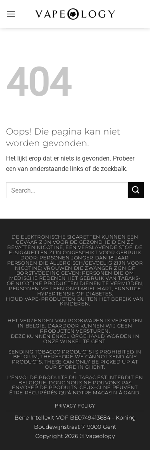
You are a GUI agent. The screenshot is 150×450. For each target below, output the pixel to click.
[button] (11, 14)
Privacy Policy (75, 406)
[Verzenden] (136, 190)
